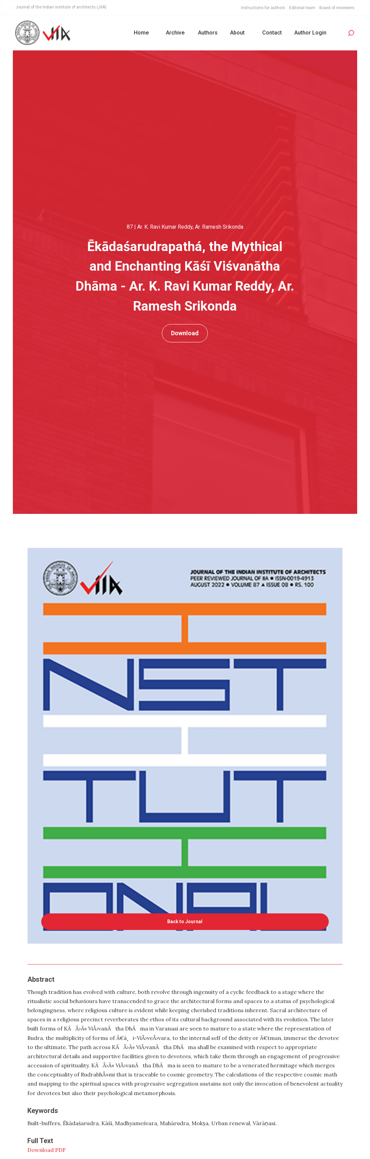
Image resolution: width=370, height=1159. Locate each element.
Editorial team (302, 7)
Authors (208, 32)
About (237, 32)
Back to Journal (184, 921)
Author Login (310, 32)
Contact (272, 32)
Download (185, 333)
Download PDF (46, 1149)
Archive (175, 32)
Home (141, 32)
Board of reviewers (336, 7)
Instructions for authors (263, 7)
